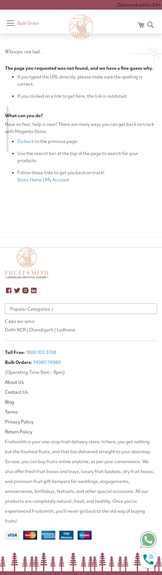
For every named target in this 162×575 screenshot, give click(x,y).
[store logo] (81, 27)
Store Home (29, 179)
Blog (9, 402)
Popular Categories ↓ (32, 309)
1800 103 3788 (41, 352)
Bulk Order (28, 23)
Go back (25, 141)
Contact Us (16, 392)
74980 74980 (47, 362)
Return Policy (18, 431)
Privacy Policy (19, 421)
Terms (11, 412)
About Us (14, 382)
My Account (57, 179)
